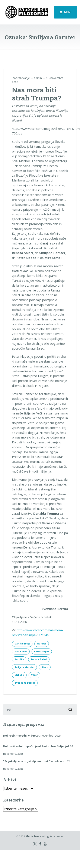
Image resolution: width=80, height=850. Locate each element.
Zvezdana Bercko (25, 682)
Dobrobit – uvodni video (19, 735)
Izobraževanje (21, 78)
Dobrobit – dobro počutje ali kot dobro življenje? (36, 746)
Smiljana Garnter (25, 667)
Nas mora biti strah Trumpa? (36, 93)
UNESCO (19, 674)
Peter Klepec (41, 651)
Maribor (41, 643)
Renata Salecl (39, 659)
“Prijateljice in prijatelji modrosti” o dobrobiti (35, 761)
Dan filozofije (22, 643)
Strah (44, 667)
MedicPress (33, 836)
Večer (34, 674)
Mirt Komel (21, 651)
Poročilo (19, 659)
